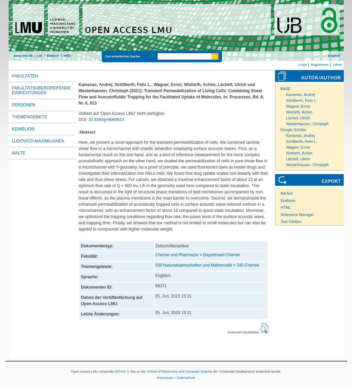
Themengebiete (29, 117)
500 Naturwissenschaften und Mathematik (193, 265)
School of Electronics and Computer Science (179, 371)
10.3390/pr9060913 (106, 119)
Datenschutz (186, 377)
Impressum (165, 377)
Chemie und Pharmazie (176, 254)
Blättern (53, 55)
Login (303, 64)
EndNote (288, 200)
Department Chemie (221, 254)
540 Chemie (248, 265)
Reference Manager (297, 215)
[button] (264, 328)
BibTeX (287, 193)
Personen (23, 105)
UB (39, 55)
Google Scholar (293, 130)
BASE (285, 89)
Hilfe (67, 55)
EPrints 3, (122, 371)
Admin (337, 64)
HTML (286, 207)
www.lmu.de (23, 55)
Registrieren (320, 64)
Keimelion (23, 129)
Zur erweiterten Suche (122, 56)
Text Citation (291, 221)
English (334, 55)
